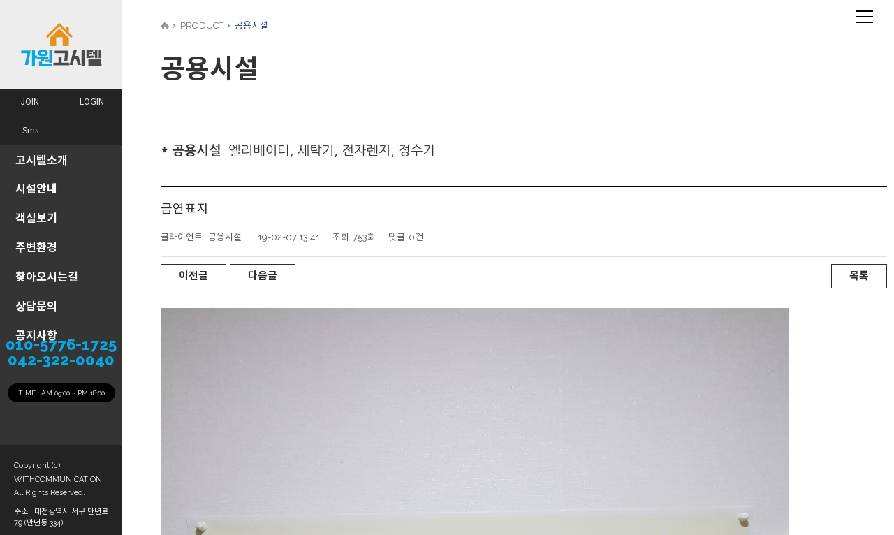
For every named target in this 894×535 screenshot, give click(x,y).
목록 (859, 276)
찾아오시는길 (46, 277)
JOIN (30, 102)
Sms (30, 130)
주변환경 (36, 247)
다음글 (262, 276)
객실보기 (36, 218)
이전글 (193, 276)
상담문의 (36, 306)
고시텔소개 (41, 160)
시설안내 (36, 189)
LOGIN (92, 102)
